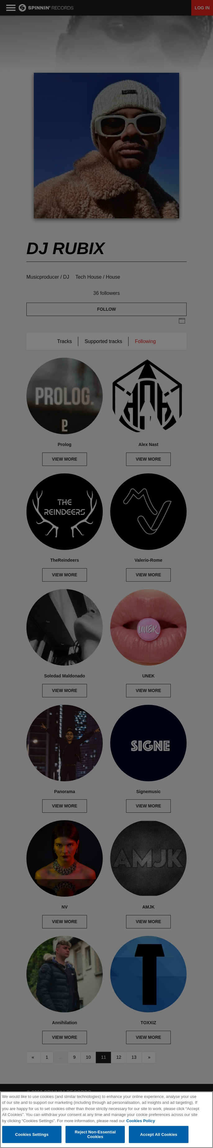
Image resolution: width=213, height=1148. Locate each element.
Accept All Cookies (158, 1134)
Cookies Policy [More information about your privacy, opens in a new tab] (140, 1121)
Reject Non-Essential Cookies (95, 1135)
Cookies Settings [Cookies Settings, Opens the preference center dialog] (32, 1134)
